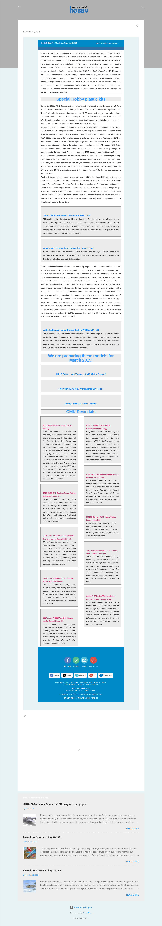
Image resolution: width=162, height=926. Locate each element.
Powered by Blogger (81, 907)
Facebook (67, 666)
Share (56, 675)
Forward (82, 675)
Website (76, 666)
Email (84, 666)
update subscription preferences (90, 694)
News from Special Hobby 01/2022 (42, 837)
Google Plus (93, 666)
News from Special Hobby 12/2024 (42, 870)
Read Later (108, 675)
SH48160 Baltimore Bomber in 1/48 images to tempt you (54, 804)
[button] (137, 26)
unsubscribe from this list (68, 694)
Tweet (69, 675)
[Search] (142, 7)
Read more (132, 828)
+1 (95, 675)
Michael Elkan (87, 913)
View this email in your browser (106, 43)
